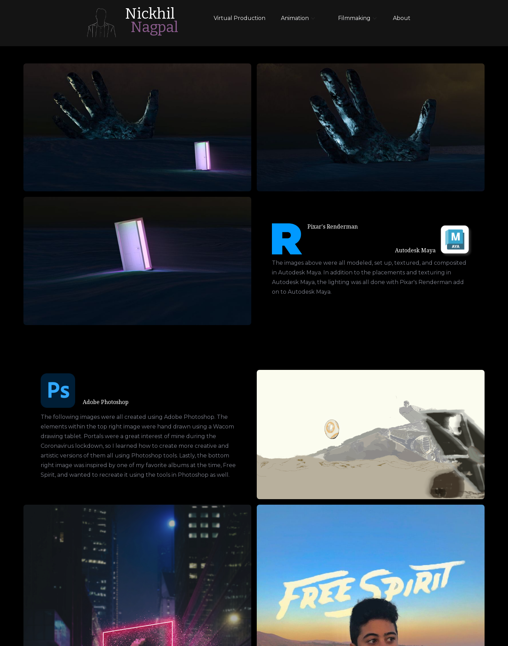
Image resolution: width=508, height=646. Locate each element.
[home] (101, 22)
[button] (294, 18)
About (401, 18)
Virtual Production (239, 18)
